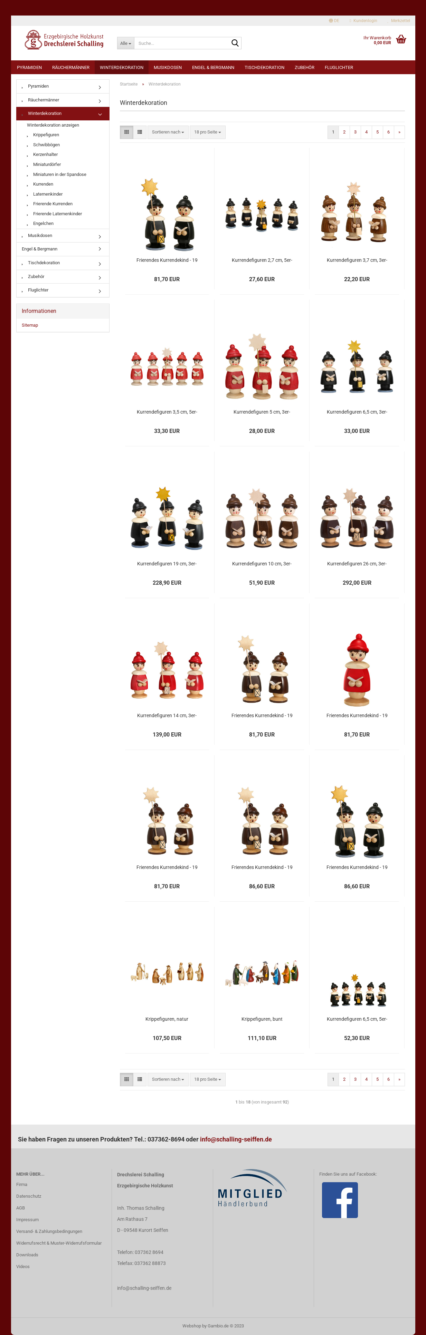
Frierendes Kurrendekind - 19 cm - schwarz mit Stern (357, 867)
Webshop (191, 1325)
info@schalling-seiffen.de (236, 1139)
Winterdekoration (121, 67)
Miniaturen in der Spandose (56, 174)
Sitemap (30, 325)
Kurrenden (40, 184)
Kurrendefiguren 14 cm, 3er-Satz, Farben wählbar (167, 716)
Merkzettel (399, 20)
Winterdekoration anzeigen (53, 125)
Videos (23, 1266)
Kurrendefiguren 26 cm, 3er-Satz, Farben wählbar (357, 564)
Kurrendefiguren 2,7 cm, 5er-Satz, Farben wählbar (262, 260)
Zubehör (304, 67)
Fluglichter (339, 67)
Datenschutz (28, 1196)
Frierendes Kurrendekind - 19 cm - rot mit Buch (357, 716)
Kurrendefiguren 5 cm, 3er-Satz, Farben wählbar (262, 412)
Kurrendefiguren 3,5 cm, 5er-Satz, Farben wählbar (167, 412)
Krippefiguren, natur (166, 1019)
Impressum (27, 1219)
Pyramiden (29, 67)
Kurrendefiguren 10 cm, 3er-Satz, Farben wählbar (262, 564)
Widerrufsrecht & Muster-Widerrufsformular (59, 1243)
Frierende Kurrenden (50, 203)
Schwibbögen (43, 144)
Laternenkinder (45, 194)
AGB (20, 1207)
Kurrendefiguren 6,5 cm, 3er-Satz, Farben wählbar (357, 412)
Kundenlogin (363, 20)
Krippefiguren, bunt (262, 1019)
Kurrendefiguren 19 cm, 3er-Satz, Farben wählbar (167, 564)
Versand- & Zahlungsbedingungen (49, 1231)
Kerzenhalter (42, 154)
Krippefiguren (43, 134)
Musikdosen (168, 67)
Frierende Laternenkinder (54, 213)
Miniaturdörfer (44, 164)
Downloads (27, 1254)
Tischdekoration (264, 67)
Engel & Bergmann (213, 67)
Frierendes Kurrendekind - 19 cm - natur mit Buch (262, 716)
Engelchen (40, 223)
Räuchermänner (70, 67)
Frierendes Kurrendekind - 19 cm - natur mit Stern (262, 867)
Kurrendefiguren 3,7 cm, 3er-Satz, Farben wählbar (357, 260)
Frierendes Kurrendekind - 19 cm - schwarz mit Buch (167, 260)
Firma (21, 1184)
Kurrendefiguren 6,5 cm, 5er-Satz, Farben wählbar (357, 1019)
